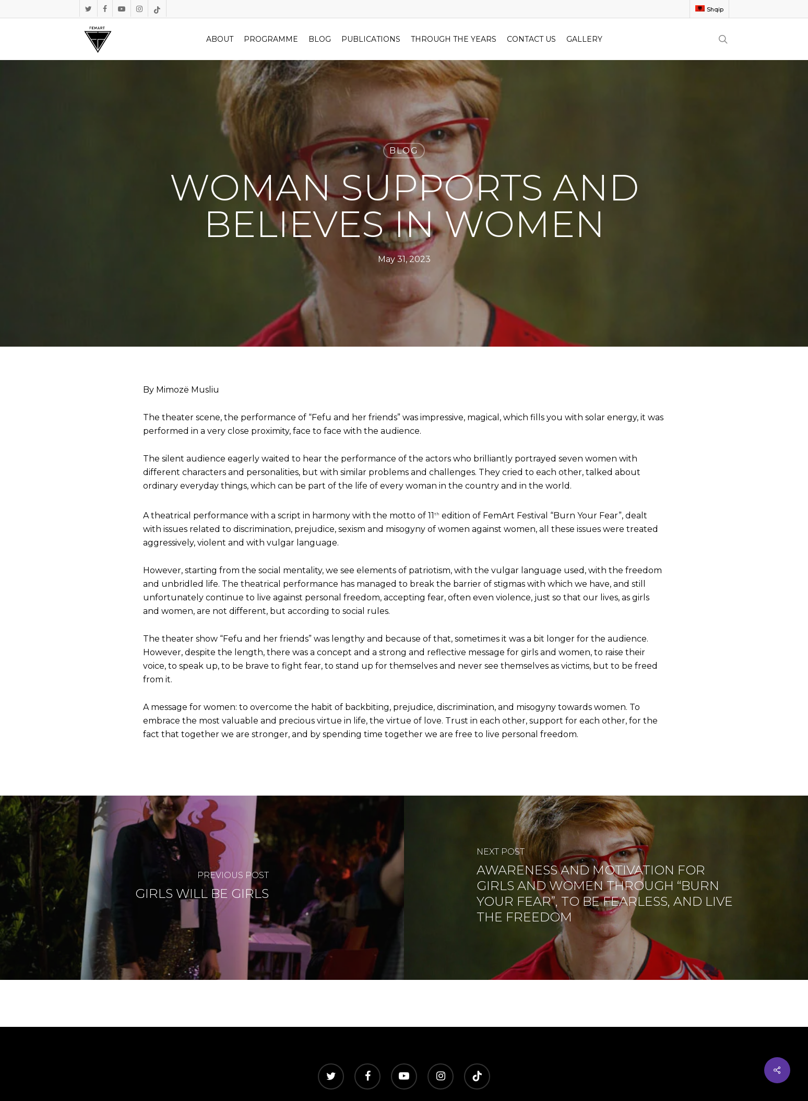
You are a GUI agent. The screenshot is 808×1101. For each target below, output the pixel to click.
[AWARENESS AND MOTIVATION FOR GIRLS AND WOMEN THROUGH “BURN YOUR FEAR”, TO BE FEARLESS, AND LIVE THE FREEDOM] (606, 888)
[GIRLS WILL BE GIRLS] (202, 888)
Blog (404, 151)
